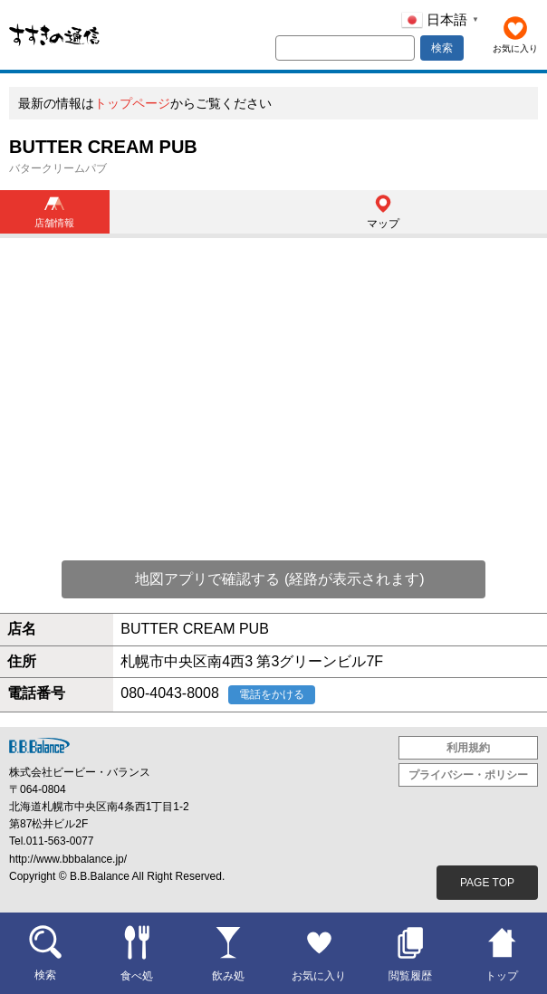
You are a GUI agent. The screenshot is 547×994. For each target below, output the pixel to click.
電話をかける (271, 694)
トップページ (132, 103)
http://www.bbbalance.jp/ (68, 859)
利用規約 (468, 747)
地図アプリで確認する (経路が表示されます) (279, 579)
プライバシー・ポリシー (468, 774)
